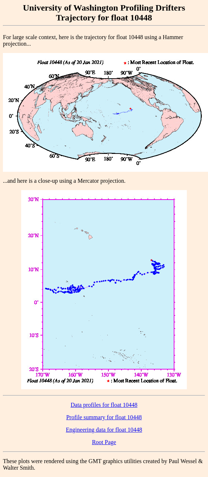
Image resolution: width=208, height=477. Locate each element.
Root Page (104, 442)
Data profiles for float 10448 (103, 405)
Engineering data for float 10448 (104, 430)
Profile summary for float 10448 (104, 417)
